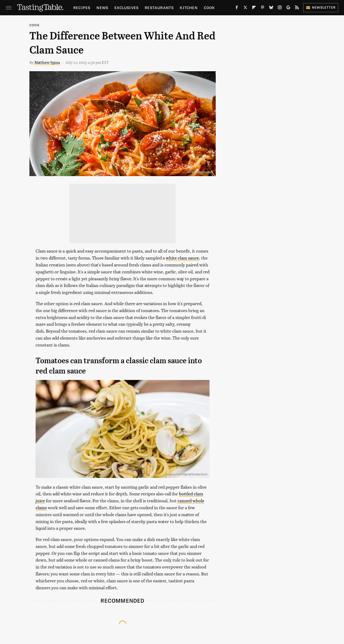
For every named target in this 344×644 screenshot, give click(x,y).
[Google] (288, 8)
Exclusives (126, 7)
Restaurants (159, 7)
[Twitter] (245, 8)
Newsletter (321, 7)
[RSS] (297, 8)
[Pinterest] (262, 8)
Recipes (81, 7)
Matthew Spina (47, 62)
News (102, 7)
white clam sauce (182, 258)
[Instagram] (279, 8)
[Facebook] (236, 8)
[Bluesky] (271, 8)
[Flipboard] (254, 8)
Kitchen (188, 7)
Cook (209, 7)
